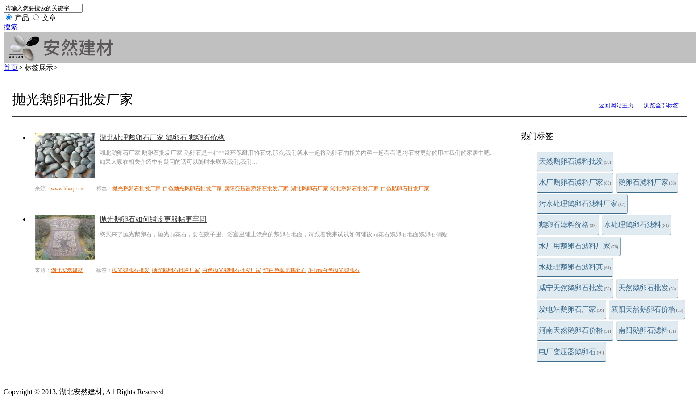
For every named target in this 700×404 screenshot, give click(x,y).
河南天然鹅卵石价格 (575, 330)
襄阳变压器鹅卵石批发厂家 (256, 189)
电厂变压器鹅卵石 (571, 351)
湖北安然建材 (67, 270)
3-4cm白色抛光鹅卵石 (334, 270)
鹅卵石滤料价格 (568, 224)
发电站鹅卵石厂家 (571, 309)
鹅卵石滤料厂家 (647, 182)
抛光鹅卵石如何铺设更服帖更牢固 (153, 219)
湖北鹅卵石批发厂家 (354, 189)
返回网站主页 (616, 105)
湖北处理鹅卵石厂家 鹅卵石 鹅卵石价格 (162, 137)
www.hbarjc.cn (67, 189)
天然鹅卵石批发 (647, 288)
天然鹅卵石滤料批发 (575, 161)
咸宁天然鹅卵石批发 (575, 288)
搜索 (11, 27)
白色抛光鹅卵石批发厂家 (192, 189)
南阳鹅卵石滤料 (647, 330)
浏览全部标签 (661, 105)
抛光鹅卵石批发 (131, 270)
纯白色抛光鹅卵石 (284, 270)
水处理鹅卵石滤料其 (575, 267)
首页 (11, 67)
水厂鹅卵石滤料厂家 (575, 182)
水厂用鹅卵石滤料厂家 (578, 246)
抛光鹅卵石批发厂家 (136, 189)
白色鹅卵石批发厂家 (405, 189)
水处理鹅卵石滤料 (636, 224)
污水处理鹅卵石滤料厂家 (582, 203)
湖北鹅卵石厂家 (309, 189)
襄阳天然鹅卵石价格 (647, 309)
